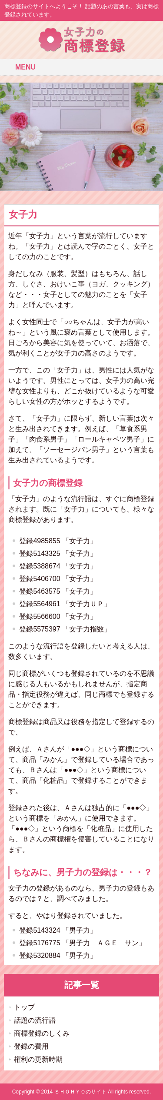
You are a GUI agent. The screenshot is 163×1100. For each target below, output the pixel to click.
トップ (24, 1007)
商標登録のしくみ (42, 1033)
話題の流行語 (35, 1020)
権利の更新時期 (38, 1059)
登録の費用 (31, 1046)
